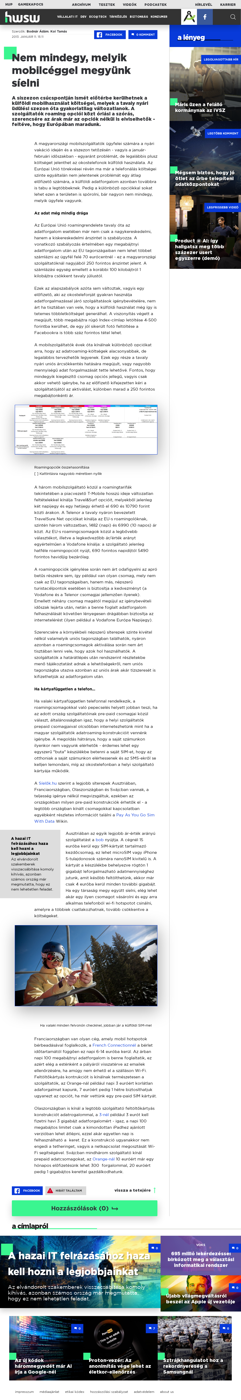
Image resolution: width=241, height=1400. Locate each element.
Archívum (81, 4)
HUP (9, 4)
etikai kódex (74, 1391)
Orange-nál (104, 1159)
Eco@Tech (98, 17)
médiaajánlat (49, 1391)
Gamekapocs (30, 4)
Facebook (110, 35)
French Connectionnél (114, 1045)
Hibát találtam (64, 1190)
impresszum (24, 1391)
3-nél (104, 1114)
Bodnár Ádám (38, 31)
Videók (130, 4)
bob (100, 839)
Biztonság (139, 17)
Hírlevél (203, 4)
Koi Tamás (58, 31)
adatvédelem (144, 1391)
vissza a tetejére (132, 1190)
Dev (83, 17)
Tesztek (107, 4)
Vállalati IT (67, 17)
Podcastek (155, 4)
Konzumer (159, 17)
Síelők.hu (48, 783)
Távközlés (118, 17)
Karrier (228, 4)
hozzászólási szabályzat (109, 1391)
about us (167, 1391)
